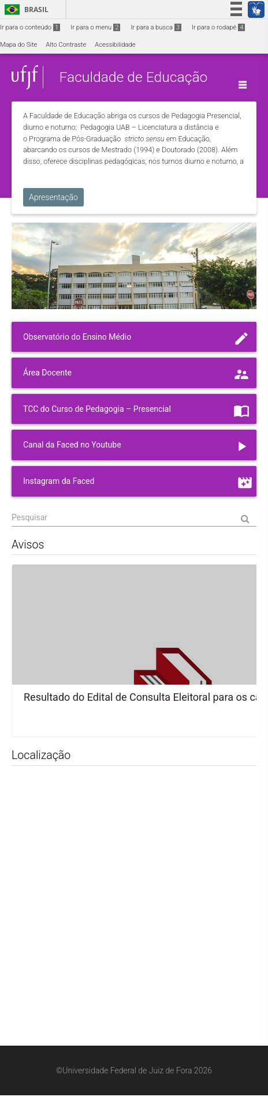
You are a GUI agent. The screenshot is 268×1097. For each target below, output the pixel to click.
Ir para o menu (95, 27)
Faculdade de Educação (133, 77)
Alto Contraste (66, 44)
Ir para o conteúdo (30, 27)
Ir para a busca (156, 27)
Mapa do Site (18, 44)
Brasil (24, 9)
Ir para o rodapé (218, 27)
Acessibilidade (115, 44)
